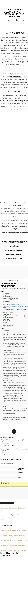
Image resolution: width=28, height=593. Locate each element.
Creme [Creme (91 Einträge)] (9, 530)
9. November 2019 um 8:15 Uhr (6, 443)
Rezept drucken (14, 280)
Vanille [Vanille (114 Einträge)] (15, 547)
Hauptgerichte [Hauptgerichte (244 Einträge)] (21, 537)
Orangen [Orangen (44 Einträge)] (21, 542)
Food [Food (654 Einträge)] (12, 532)
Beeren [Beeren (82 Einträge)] (8, 528)
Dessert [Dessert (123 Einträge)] (14, 530)
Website (19, 477)
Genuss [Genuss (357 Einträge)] (14, 537)
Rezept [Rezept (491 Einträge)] (9, 545)
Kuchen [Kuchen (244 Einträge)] (9, 540)
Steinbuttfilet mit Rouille (14, 254)
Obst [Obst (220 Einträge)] (16, 542)
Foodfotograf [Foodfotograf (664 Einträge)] (24, 532)
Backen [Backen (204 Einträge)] (3, 528)
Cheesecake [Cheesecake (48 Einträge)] (24, 528)
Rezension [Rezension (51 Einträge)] (3, 545)
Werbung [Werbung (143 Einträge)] (23, 550)
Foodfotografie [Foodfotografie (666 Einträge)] (4, 535)
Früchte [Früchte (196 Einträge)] (16, 535)
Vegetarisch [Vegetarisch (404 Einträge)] (3, 550)
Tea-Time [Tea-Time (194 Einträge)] (3, 547)
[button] (4, 508)
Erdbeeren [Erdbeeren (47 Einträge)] (24, 530)
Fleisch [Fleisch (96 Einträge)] (7, 532)
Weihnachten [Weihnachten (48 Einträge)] (16, 550)
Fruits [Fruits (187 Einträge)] (10, 535)
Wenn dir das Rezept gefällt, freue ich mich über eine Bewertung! (22, 468)
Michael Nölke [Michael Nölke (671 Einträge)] (4, 542)
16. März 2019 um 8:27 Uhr (5, 452)
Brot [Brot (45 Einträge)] (12, 528)
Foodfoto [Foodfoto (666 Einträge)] (17, 532)
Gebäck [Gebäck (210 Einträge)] (3, 537)
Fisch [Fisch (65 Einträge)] (2, 532)
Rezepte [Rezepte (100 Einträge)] (14, 545)
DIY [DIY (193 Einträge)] (18, 530)
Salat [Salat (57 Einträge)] (19, 545)
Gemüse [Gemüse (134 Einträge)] (8, 537)
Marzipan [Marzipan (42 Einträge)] (20, 540)
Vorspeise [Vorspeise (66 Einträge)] (10, 550)
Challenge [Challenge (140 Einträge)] (18, 528)
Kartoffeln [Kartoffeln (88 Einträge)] (3, 540)
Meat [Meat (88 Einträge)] (25, 540)
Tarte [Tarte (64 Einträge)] (23, 545)
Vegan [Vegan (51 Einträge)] (19, 547)
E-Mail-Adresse (21, 472)
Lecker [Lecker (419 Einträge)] (14, 540)
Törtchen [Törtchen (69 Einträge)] (9, 547)
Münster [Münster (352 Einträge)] (11, 542)
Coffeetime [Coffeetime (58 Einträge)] (3, 530)
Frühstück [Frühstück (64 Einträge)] (21, 535)
